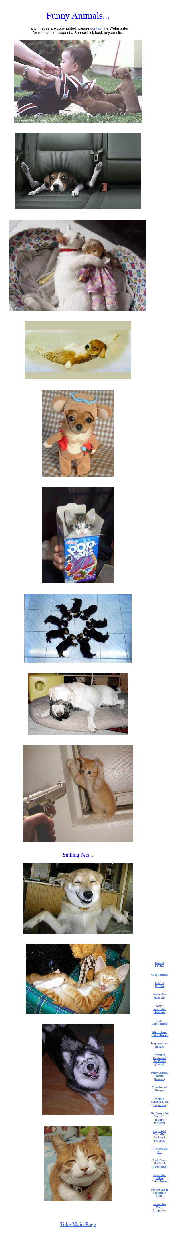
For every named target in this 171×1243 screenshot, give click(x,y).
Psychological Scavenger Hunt (159, 1192)
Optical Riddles (159, 965)
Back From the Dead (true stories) (159, 1163)
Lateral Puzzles (159, 984)
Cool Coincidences (160, 1022)
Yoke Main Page (78, 1224)
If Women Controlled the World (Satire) (159, 1059)
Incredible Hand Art (159, 996)
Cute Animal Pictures (159, 1089)
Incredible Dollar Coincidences (160, 1178)
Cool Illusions (159, 974)
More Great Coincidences (160, 1033)
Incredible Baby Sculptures (159, 1207)
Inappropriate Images (159, 1045)
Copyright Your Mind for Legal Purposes (159, 1136)
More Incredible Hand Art (159, 1009)
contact (96, 28)
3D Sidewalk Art (159, 1150)
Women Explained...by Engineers (159, 1102)
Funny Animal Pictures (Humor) (159, 1076)
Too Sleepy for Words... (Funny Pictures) (159, 1118)
